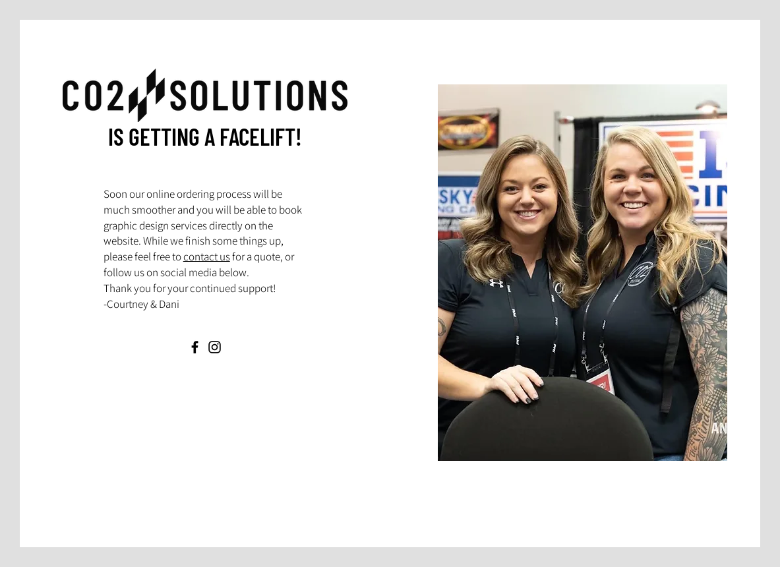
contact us (206, 256)
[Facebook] (195, 347)
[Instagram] (214, 347)
